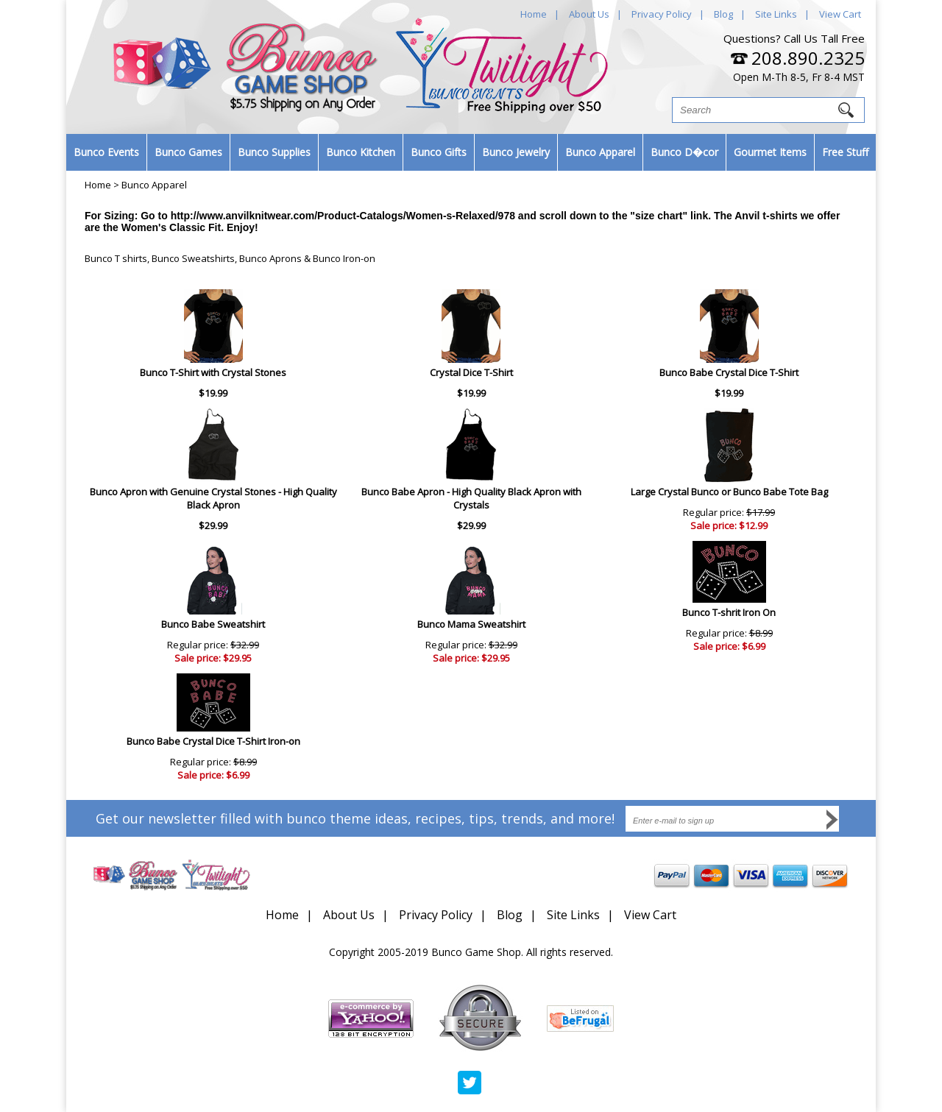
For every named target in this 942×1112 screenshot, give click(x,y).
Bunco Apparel (600, 152)
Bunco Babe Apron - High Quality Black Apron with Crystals (471, 498)
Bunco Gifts (439, 152)
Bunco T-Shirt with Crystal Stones (213, 372)
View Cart (840, 14)
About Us (589, 14)
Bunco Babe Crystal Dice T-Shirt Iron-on (213, 741)
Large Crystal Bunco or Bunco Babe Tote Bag (729, 491)
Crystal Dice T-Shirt (471, 372)
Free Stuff (845, 152)
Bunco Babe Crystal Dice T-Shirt (728, 372)
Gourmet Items (770, 152)
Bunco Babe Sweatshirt (213, 624)
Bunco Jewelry (516, 152)
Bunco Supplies (274, 152)
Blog (723, 14)
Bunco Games (188, 152)
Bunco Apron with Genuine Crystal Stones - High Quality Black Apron (213, 498)
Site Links (776, 14)
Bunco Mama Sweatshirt (471, 624)
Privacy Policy (661, 14)
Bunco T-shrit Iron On (729, 612)
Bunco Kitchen (360, 152)
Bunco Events (106, 152)
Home (533, 14)
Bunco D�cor (684, 152)
